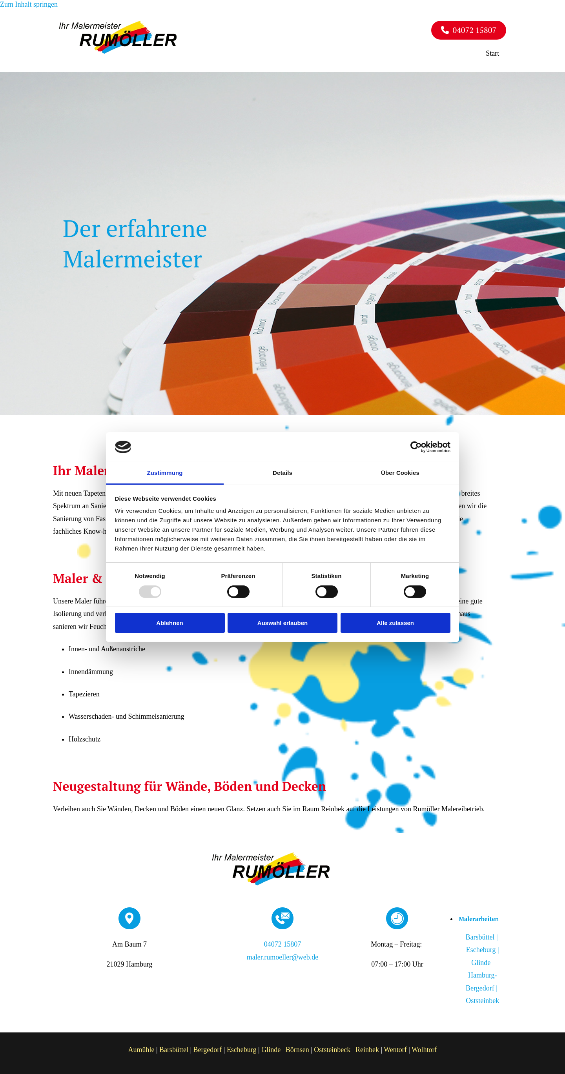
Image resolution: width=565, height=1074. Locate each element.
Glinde (271, 1048)
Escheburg (242, 1048)
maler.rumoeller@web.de (283, 955)
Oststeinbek (482, 998)
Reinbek (367, 1048)
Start (495, 52)
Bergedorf (207, 1048)
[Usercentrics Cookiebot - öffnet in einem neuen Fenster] (416, 447)
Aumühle (141, 1048)
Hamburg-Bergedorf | (481, 985)
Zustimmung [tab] (165, 472)
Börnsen (297, 1048)
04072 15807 (282, 942)
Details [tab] (282, 472)
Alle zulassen (395, 623)
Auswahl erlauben (282, 623)
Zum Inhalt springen (29, 4)
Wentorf (395, 1048)
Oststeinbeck (332, 1048)
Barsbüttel (173, 1048)
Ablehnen (169, 623)
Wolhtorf (424, 1048)
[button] (468, 30)
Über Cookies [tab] (400, 472)
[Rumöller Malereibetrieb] (118, 51)
